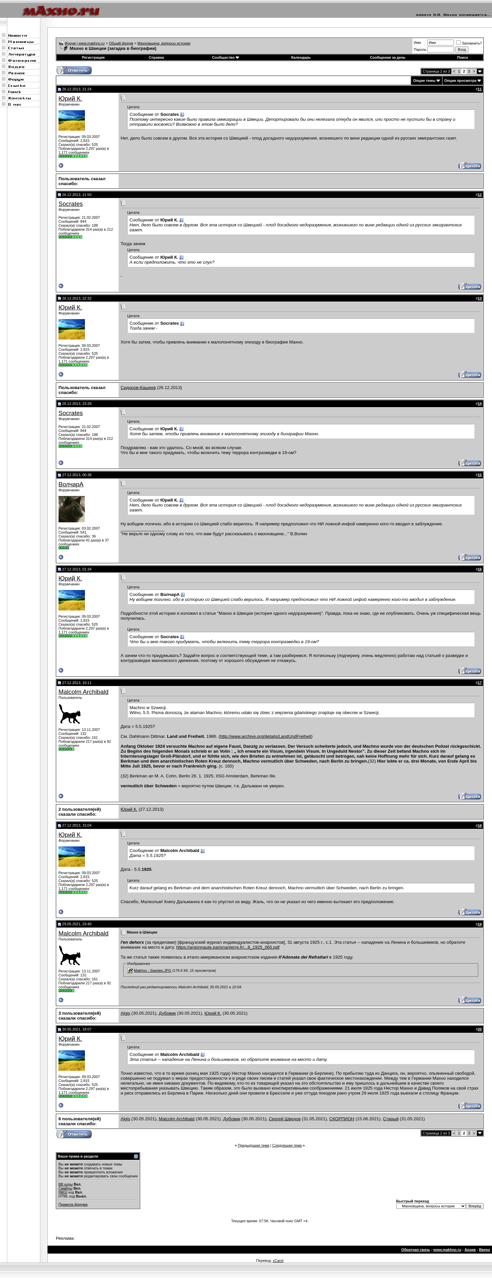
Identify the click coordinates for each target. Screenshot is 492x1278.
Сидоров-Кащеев (138, 387)
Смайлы (65, 1188)
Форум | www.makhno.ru (85, 43)
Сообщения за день (387, 57)
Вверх (484, 1250)
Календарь (301, 57)
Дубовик (167, 1013)
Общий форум (121, 43)
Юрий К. (70, 98)
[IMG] (62, 1192)
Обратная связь (415, 1250)
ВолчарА (71, 484)
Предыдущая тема (253, 1145)
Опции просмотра (460, 80)
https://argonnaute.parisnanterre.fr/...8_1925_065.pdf (228, 947)
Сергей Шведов (285, 1118)
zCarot (278, 1260)
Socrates (70, 203)
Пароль (420, 49)
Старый (390, 1118)
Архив (470, 1250)
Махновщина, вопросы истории (163, 43)
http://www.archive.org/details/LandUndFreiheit (265, 736)
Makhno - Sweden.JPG (152, 970)
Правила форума (73, 1204)
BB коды (65, 1184)
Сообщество (225, 57)
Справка (156, 57)
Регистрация (93, 57)
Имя (417, 43)
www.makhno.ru (447, 1250)
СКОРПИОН (342, 1118)
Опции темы (424, 80)
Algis (125, 1013)
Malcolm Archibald (83, 691)
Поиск (462, 57)
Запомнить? (469, 43)
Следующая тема (287, 1145)
